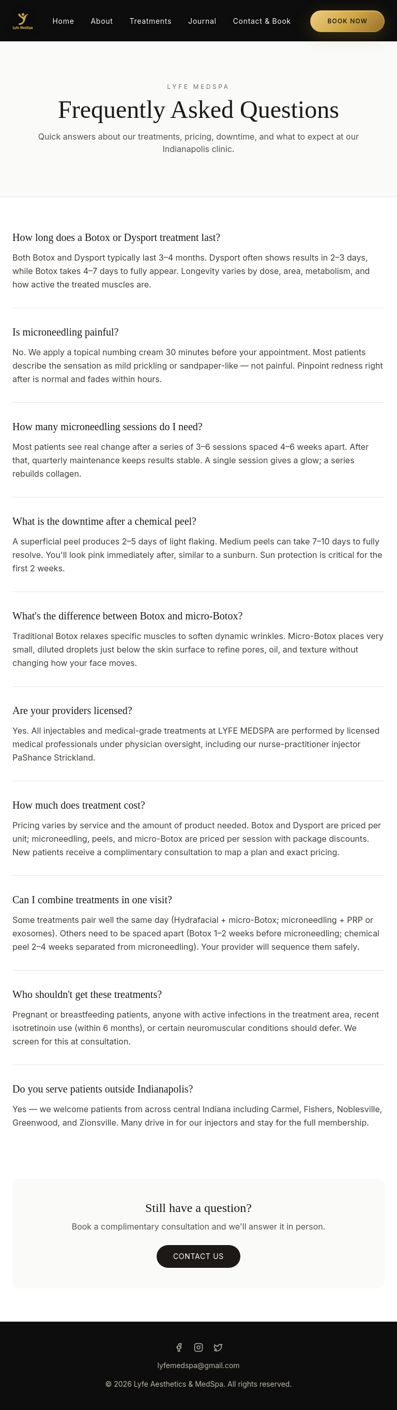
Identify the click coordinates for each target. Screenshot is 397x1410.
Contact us (198, 1256)
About (102, 21)
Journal (202, 21)
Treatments (151, 21)
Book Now (347, 21)
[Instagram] (198, 1347)
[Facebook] (179, 1347)
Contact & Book (262, 21)
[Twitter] (218, 1347)
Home (63, 21)
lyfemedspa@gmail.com (198, 1365)
